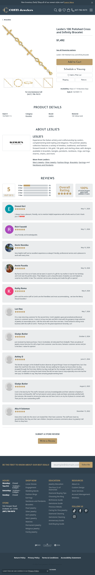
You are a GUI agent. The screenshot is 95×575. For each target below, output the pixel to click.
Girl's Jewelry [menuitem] (31, 515)
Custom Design (78, 487)
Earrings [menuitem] (29, 498)
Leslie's (51, 116)
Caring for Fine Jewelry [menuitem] (58, 510)
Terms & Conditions (50, 558)
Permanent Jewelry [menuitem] (33, 525)
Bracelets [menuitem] (29, 504)
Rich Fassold (21, 226)
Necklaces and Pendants (43, 165)
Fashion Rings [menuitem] (31, 494)
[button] (55, 10)
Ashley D (19, 356)
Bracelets (7, 20)
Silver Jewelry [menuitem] (31, 511)
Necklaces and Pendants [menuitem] (36, 501)
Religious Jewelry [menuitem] (32, 528)
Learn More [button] (69, 2)
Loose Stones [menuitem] (31, 484)
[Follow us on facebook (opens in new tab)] (80, 510)
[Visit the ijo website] (37, 545)
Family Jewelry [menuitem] (31, 532)
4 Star (20, 188)
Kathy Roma (21, 288)
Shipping (65, 80)
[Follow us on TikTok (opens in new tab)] (74, 510)
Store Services (77, 491)
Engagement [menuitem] (31, 487)
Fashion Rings (63, 162)
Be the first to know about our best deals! (25, 465)
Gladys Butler (21, 334)
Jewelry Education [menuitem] (56, 484)
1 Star (20, 195)
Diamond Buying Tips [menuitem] (57, 493)
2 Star (20, 193)
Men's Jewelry (38, 162)
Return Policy (20, 558)
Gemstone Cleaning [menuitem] (57, 517)
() (50, 185)
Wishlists (75, 498)
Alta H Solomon (22, 408)
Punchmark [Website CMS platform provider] (52, 569)
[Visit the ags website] (47, 545)
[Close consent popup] (47, 571)
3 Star (20, 190)
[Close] (92, 2)
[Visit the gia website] (57, 545)
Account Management (81, 494)
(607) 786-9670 (33, 94)
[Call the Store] (8, 511)
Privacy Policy (33, 558)
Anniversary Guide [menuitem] (56, 520)
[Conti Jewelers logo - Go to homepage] (17, 10)
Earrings (82, 162)
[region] (28, 51)
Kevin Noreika (21, 245)
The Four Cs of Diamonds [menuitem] (55, 488)
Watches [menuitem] (29, 521)
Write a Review (47, 441)
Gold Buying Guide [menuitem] (56, 524)
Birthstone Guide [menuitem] (56, 500)
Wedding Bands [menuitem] (32, 491)
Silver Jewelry (50, 162)
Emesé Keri (20, 206)
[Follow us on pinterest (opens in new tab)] (86, 510)
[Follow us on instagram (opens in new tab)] (74, 516)
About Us (75, 484)
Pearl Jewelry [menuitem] (31, 508)
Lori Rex (19, 309)
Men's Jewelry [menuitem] (31, 518)
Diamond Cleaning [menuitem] (56, 513)
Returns (83, 80)
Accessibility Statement (71, 558)
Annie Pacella (21, 265)
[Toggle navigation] (91, 10)
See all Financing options (66, 50)
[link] (79, 10)
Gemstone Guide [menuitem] (56, 503)
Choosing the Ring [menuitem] (56, 496)
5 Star (20, 185)
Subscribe (86, 465)
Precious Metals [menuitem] (55, 507)
